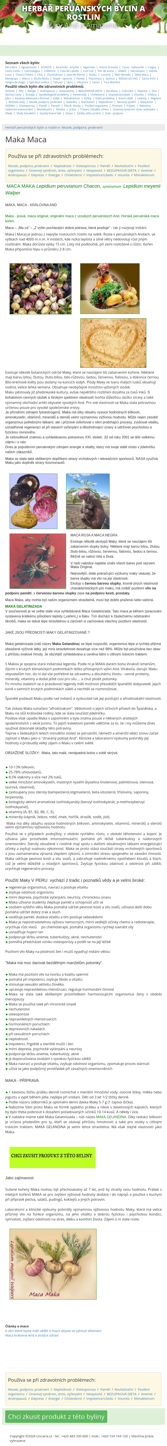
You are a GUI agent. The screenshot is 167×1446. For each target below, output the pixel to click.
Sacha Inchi (149, 59)
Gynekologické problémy (54, 76)
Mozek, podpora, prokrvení (45, 83)
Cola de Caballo (70, 52)
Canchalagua (32, 52)
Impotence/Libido (119, 76)
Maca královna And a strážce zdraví (31, 1316)
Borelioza (112, 72)
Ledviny (142, 79)
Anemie (10, 72)
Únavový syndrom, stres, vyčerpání (134, 90)
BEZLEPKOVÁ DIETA (90, 72)
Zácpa (69, 94)
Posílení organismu (97, 87)
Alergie (32, 72)
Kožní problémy (104, 79)
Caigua (152, 48)
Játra (8, 79)
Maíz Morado (122, 56)
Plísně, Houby (72, 87)
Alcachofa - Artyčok (67, 48)
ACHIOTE (46, 48)
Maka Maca (141, 56)
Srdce (72, 90)
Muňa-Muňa (41, 59)
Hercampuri (137, 52)
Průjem (131, 87)
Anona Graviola (109, 48)
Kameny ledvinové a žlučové (32, 79)
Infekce (152, 76)
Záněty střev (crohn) (89, 94)
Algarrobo (89, 48)
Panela (80, 59)
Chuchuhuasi (55, 56)
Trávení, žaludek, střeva (94, 90)
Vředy (8, 94)
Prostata (117, 87)
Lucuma (106, 56)
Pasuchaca (95, 59)
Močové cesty (17, 83)
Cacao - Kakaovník (133, 48)
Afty (21, 72)
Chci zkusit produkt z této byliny (56, 1397)
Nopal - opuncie (62, 59)
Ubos (70, 63)
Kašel (56, 79)
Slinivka (60, 90)
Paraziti (55, 87)
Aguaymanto (29, 48)
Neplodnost (106, 83)
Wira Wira (11, 48)
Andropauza (47, 72)
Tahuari (58, 63)
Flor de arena (106, 52)
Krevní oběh (126, 79)
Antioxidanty (66, 72)
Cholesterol (98, 76)
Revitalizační (44, 90)
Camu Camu (13, 52)
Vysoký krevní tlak (50, 94)
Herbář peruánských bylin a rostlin (31, 108)
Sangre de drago (15, 63)
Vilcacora (83, 63)
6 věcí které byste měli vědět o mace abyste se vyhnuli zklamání (53, 1312)
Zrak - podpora (114, 94)
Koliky (88, 79)
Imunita (139, 76)
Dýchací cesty (13, 76)
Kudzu (93, 56)
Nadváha (71, 83)
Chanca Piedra (25, 56)
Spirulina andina (39, 63)
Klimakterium (72, 79)
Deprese (142, 72)
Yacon (96, 63)
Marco (26, 59)
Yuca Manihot (112, 63)
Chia (40, 56)
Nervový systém (126, 83)
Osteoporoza (27, 87)
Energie (30, 76)
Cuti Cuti (88, 52)
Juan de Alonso (76, 56)
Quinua (110, 59)
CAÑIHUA (50, 52)
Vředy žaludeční (25, 94)
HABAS (122, 52)
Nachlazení (87, 83)
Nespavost (146, 83)
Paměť (43, 87)
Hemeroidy (80, 76)
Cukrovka (127, 72)
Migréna (156, 79)
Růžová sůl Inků (128, 59)
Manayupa (11, 59)
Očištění (10, 87)
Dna (154, 72)
